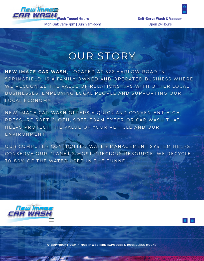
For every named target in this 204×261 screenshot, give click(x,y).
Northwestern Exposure (102, 249)
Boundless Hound (142, 249)
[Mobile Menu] (51, 225)
